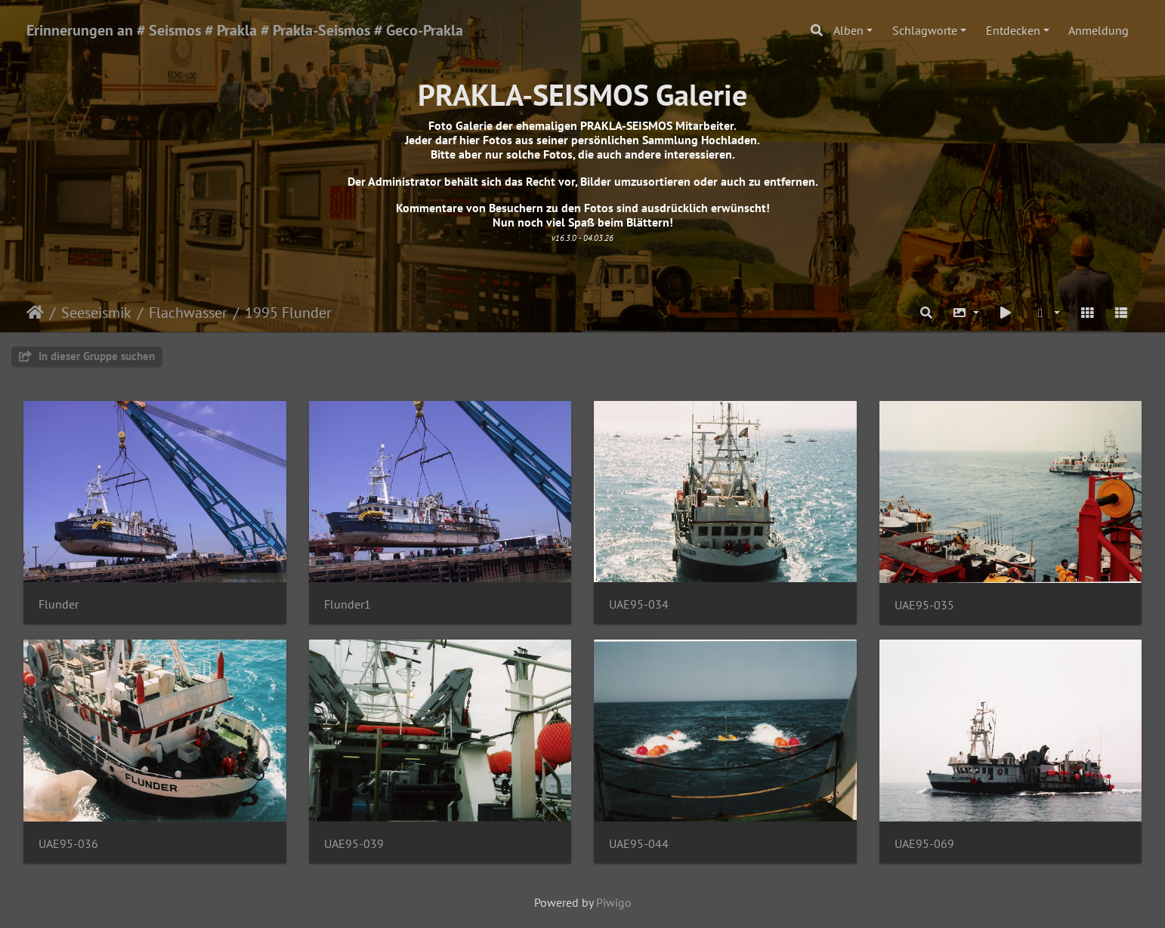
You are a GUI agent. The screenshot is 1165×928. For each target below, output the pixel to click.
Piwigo (614, 902)
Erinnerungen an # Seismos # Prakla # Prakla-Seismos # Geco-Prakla (244, 30)
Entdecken (1013, 30)
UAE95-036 (68, 844)
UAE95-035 (924, 605)
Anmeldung (1098, 30)
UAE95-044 (639, 844)
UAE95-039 (354, 844)
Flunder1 (347, 604)
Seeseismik (96, 312)
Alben (848, 30)
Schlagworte (924, 30)
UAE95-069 (924, 844)
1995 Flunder (288, 312)
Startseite (35, 312)
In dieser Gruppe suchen (87, 356)
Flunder (59, 604)
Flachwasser (188, 312)
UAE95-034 (639, 604)
